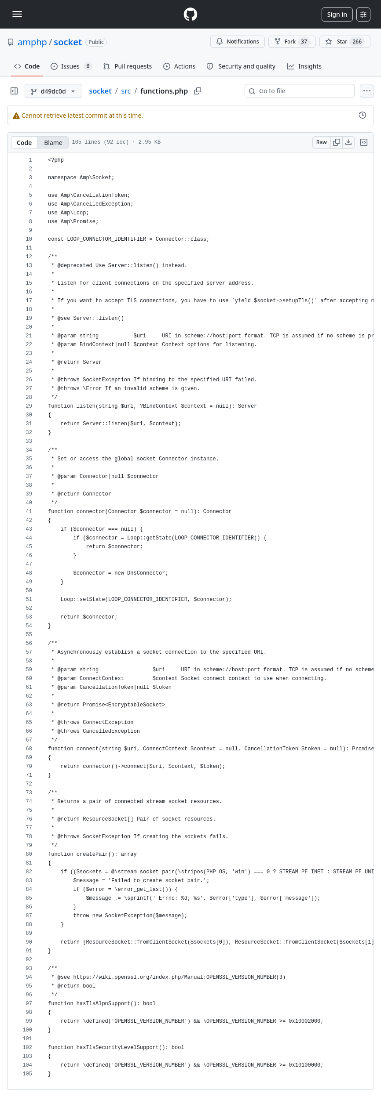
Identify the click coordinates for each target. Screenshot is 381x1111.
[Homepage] (190, 14)
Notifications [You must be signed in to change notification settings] (237, 41)
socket (68, 42)
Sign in (337, 14)
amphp (32, 42)
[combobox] (303, 91)
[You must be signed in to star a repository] (344, 42)
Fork (292, 41)
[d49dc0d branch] (53, 91)
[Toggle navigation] (17, 14)
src (126, 91)
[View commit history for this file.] (362, 115)
